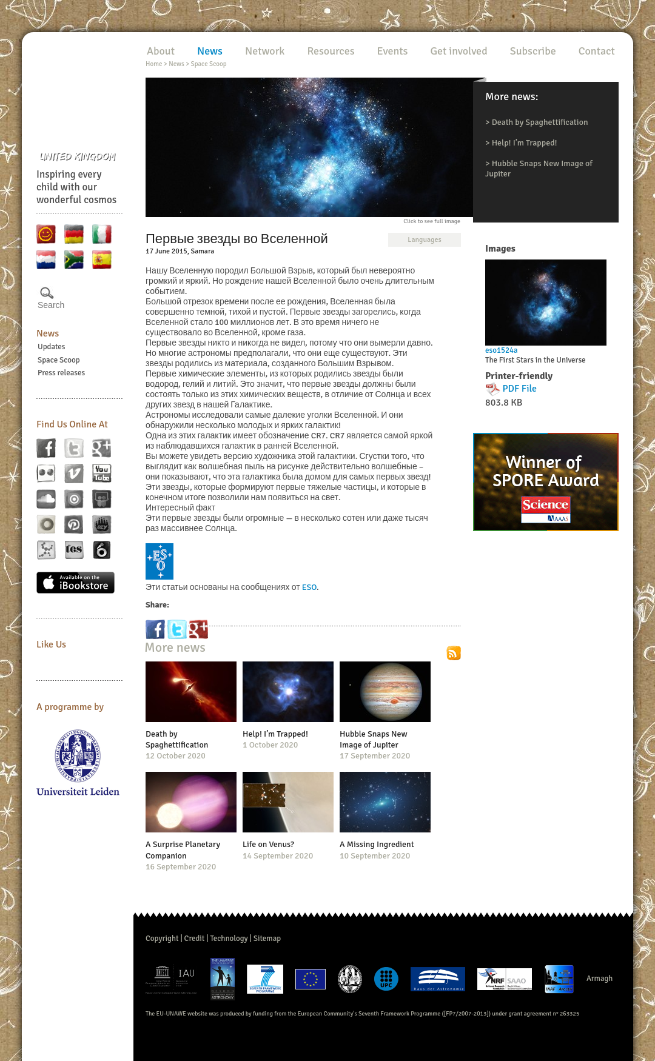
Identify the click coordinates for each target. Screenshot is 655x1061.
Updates (52, 347)
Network (264, 51)
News (47, 333)
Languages (424, 239)
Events (392, 51)
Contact (597, 51)
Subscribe (533, 51)
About (161, 51)
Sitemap (267, 938)
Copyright (162, 938)
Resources (330, 51)
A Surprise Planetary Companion (183, 849)
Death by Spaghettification (540, 122)
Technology (228, 938)
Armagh (599, 978)
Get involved (458, 51)
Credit (194, 938)
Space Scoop (59, 360)
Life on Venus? (268, 844)
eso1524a (501, 350)
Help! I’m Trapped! (524, 143)
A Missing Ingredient (377, 844)
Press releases (61, 373)
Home (154, 64)
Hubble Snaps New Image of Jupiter (374, 739)
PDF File (520, 389)
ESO (309, 587)
